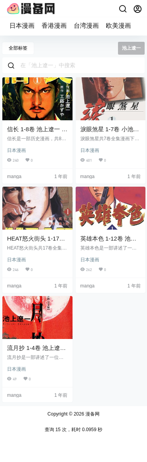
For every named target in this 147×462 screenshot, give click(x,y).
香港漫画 (54, 25)
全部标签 (18, 48)
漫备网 (92, 414)
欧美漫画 (118, 25)
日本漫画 (21, 25)
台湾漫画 (86, 25)
